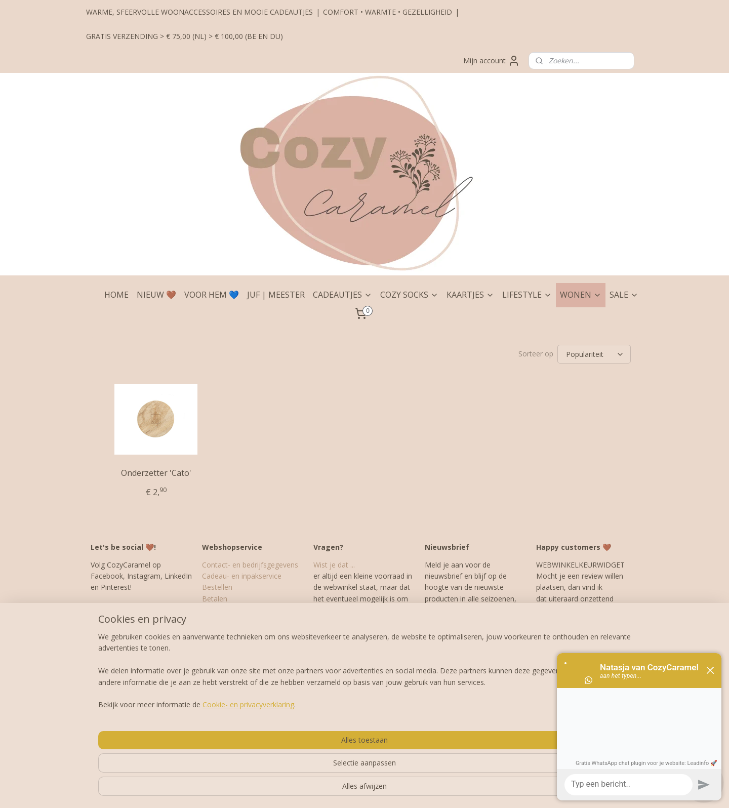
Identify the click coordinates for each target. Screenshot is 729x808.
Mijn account (491, 61)
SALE (624, 294)
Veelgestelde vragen (235, 678)
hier (574, 610)
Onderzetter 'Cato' (156, 472)
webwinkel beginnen (385, 789)
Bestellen (217, 587)
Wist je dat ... (334, 565)
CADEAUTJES (342, 294)
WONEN (580, 294)
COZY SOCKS (409, 294)
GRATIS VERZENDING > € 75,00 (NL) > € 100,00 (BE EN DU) (184, 36)
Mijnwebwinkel (473, 789)
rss (346, 789)
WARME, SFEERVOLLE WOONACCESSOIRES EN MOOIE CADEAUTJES (199, 12)
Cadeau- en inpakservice (241, 576)
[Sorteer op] (594, 354)
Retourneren (222, 632)
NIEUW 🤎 (156, 294)
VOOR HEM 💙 (211, 294)
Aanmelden (451, 645)
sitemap (325, 789)
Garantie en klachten (235, 621)
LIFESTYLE (527, 294)
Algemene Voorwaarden (241, 644)
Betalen (214, 598)
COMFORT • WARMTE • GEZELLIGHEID (387, 12)
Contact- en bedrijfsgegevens (250, 565)
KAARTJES (470, 294)
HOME (116, 294)
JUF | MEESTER (276, 294)
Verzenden (219, 610)
